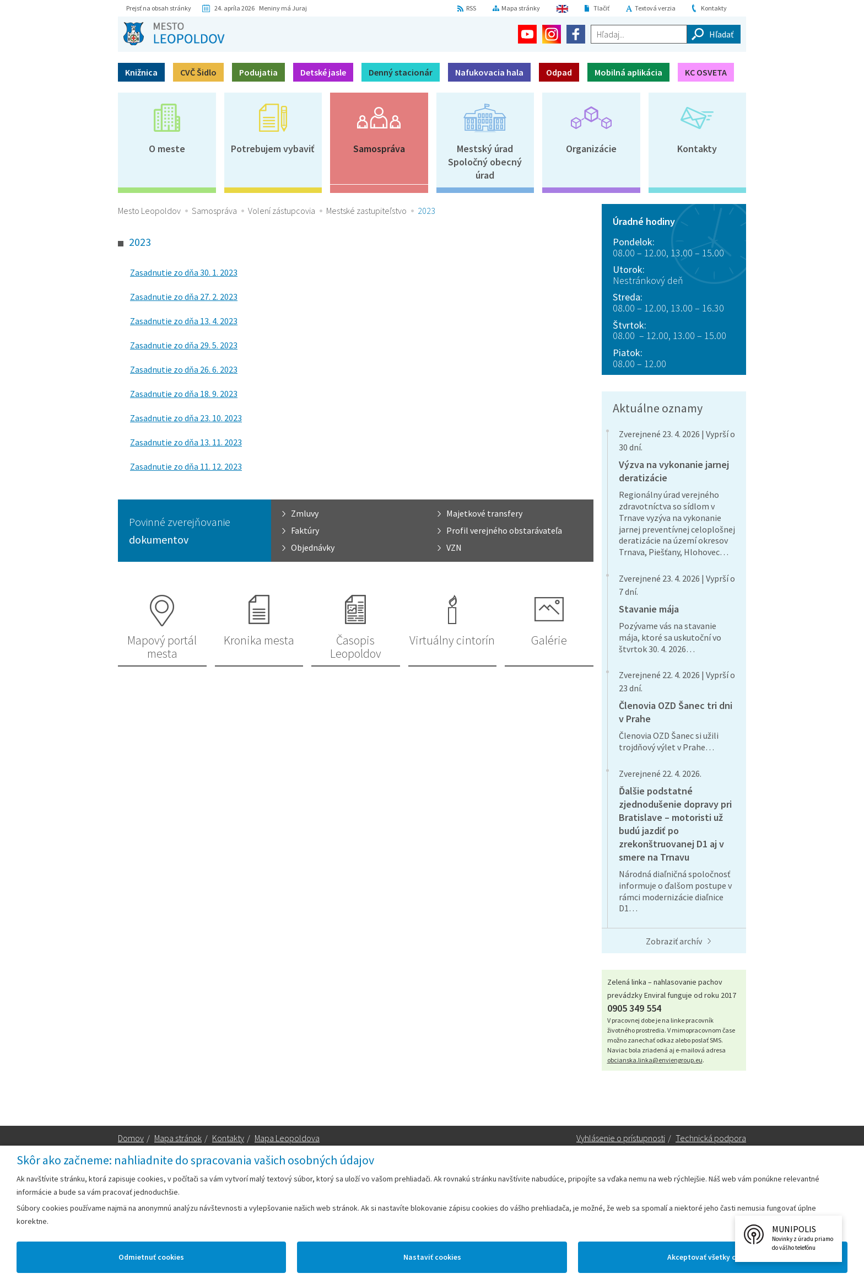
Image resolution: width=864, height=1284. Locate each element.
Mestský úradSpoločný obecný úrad (485, 161)
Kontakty (714, 8)
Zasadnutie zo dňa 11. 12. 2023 (186, 466)
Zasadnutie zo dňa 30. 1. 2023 (183, 272)
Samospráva (379, 148)
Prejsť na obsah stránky (158, 8)
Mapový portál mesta (162, 646)
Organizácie (591, 148)
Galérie (549, 640)
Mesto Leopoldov (149, 210)
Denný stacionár (401, 72)
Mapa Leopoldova (287, 1137)
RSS (471, 8)
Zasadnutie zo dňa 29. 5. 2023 (183, 345)
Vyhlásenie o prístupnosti (620, 1137)
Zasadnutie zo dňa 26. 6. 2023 (183, 369)
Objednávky (312, 547)
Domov (131, 1137)
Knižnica (141, 72)
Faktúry (305, 530)
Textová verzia (655, 8)
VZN (454, 547)
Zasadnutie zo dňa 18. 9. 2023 (183, 393)
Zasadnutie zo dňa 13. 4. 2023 (183, 320)
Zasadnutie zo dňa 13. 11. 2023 (186, 442)
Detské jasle (323, 72)
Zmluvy (304, 513)
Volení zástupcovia (281, 210)
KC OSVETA (706, 72)
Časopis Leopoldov (355, 646)
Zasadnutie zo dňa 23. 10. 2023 (186, 417)
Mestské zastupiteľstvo (366, 210)
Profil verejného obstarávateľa (504, 530)
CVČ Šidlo (198, 72)
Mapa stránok (178, 1137)
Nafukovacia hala (489, 72)
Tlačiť (601, 8)
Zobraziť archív (674, 941)
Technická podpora (711, 1137)
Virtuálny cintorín (452, 640)
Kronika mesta (259, 640)
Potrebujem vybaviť (273, 148)
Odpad (559, 72)
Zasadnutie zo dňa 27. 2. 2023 (183, 296)
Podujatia (258, 72)
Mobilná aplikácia (628, 72)
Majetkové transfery (484, 513)
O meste (167, 148)
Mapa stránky (520, 8)
